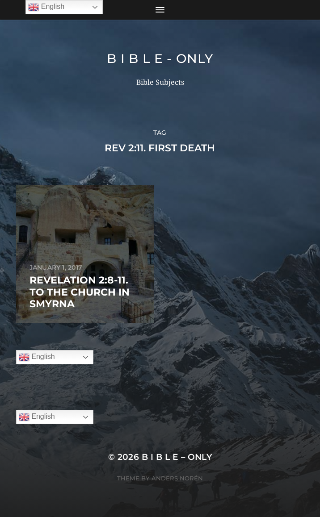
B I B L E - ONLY (160, 58)
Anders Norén (177, 478)
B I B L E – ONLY (177, 457)
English (37, 357)
